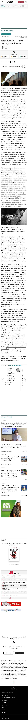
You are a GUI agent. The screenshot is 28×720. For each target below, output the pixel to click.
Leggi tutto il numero (14, 564)
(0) (26, 464)
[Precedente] (2, 379)
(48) (25, 495)
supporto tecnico (7, 678)
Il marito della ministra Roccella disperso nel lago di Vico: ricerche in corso (10, 458)
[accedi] (25, 2)
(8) (9, 384)
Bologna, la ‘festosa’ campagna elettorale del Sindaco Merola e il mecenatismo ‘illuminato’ (11, 374)
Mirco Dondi (7, 46)
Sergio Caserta (8, 382)
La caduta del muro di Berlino (9, 88)
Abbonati (20, 2)
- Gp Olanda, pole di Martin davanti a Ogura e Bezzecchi (13, 595)
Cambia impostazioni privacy (8, 697)
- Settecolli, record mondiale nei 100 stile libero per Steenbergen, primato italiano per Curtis (12, 576)
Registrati (19, 653)
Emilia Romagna (7, 31)
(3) (26, 479)
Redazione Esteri (5, 495)
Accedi (8, 653)
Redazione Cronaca (6, 451)
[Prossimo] (25, 379)
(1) (26, 451)
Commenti (4, 62)
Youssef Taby (4, 479)
